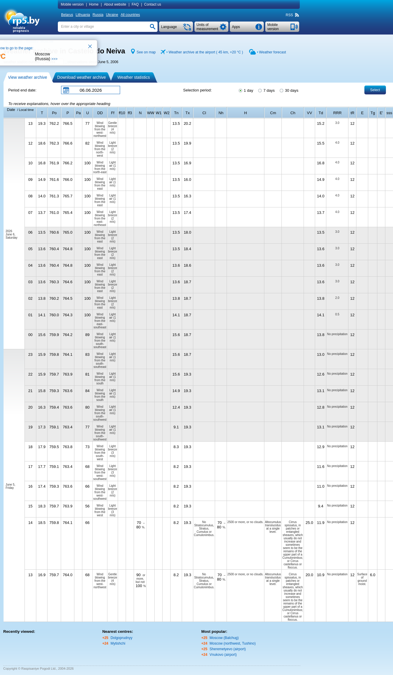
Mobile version (72, 4)
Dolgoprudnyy (121, 638)
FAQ (135, 4)
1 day (245, 90)
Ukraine (112, 15)
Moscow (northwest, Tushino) (232, 643)
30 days (288, 90)
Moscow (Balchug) (224, 638)
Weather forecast (272, 52)
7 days (266, 90)
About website (115, 4)
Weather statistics (133, 77)
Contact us (152, 4)
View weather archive (27, 77)
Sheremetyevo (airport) (227, 649)
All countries (130, 15)
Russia (98, 15)
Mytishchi (118, 643)
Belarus (67, 15)
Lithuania (83, 15)
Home (94, 4)
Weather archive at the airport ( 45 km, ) (205, 52)
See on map (146, 52)
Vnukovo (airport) (223, 655)
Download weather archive (81, 77)
